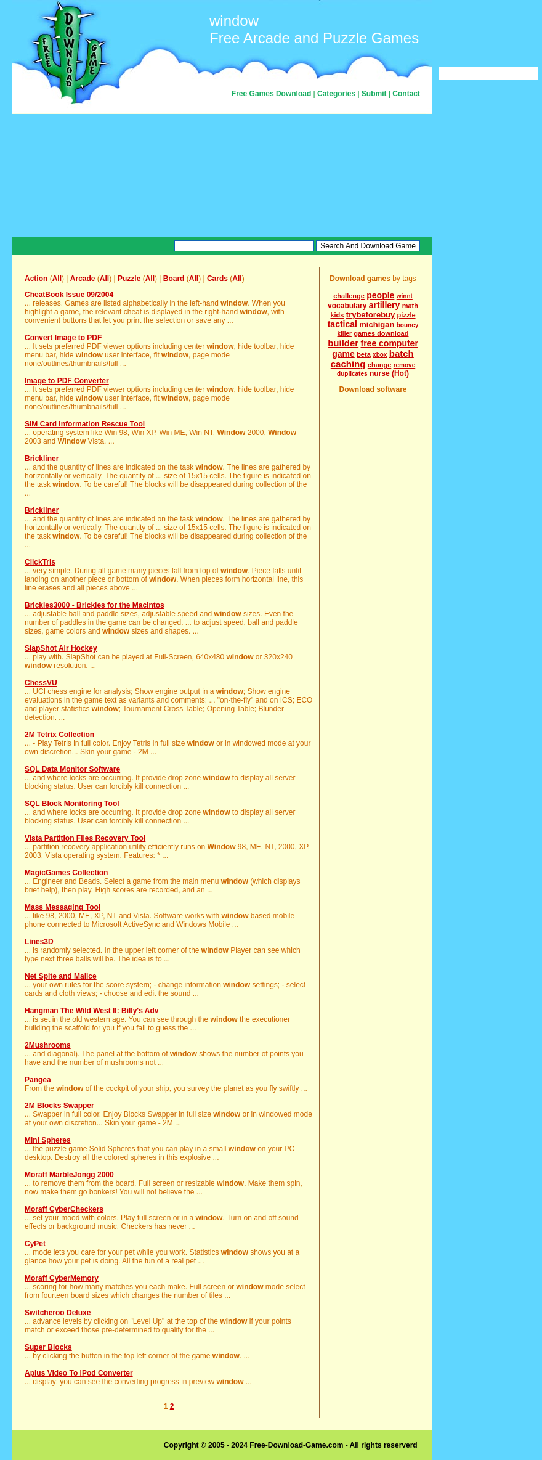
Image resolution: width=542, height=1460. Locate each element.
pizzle (406, 315)
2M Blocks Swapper (59, 1105)
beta (364, 354)
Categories (336, 93)
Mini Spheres (48, 1140)
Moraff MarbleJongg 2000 (69, 1174)
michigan (376, 324)
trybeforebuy (370, 314)
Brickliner (42, 458)
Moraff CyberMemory (62, 1278)
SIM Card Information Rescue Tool (85, 424)
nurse (380, 373)
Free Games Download (271, 93)
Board (174, 278)
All (57, 278)
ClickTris (40, 562)
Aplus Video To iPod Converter (79, 1373)
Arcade (82, 278)
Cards (217, 278)
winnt (405, 296)
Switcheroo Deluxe (58, 1312)
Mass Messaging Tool (62, 907)
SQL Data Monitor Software (72, 769)
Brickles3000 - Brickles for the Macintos (94, 605)
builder (343, 343)
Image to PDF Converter (67, 381)
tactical (342, 324)
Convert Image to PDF (63, 337)
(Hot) (400, 373)
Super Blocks (48, 1347)
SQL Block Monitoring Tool (72, 803)
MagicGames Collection (66, 872)
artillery (384, 305)
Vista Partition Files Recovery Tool (85, 838)
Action (36, 278)
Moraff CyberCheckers (64, 1209)
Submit (374, 93)
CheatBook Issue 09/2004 (69, 294)
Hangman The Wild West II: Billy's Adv (91, 1010)
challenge (349, 296)
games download (381, 333)
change (380, 365)
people (380, 295)
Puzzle (129, 278)
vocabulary (347, 305)
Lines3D (39, 941)
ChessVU (41, 683)
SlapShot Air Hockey (61, 648)
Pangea (38, 1079)
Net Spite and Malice (61, 976)
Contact (406, 93)
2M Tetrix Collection (59, 734)
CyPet (35, 1243)
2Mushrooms (48, 1045)
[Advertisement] (222, 175)
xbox (380, 354)
